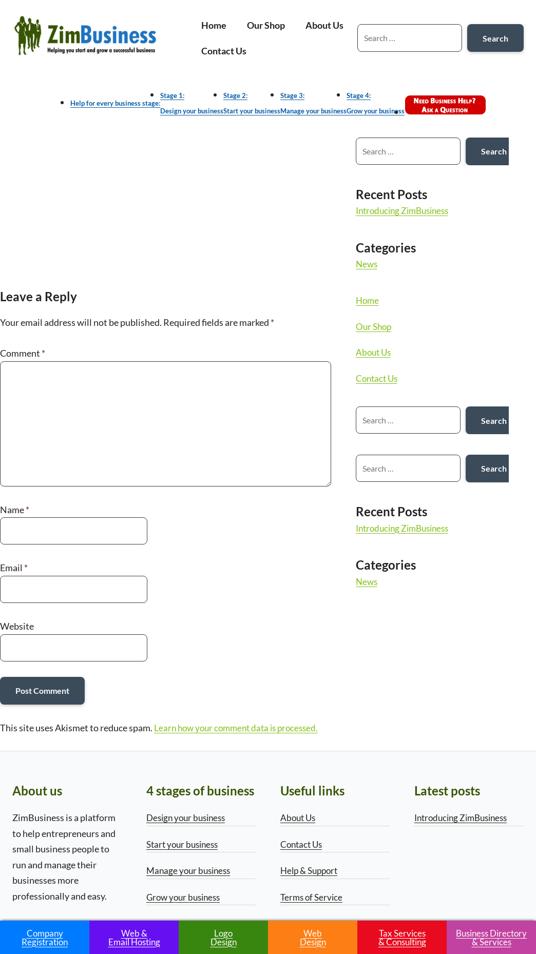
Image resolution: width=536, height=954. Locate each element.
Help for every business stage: (115, 103)
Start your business (184, 844)
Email (14, 567)
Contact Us (223, 50)
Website (17, 626)
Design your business (188, 817)
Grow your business (185, 897)
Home (213, 25)
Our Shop (266, 25)
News (373, 263)
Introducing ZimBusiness (412, 210)
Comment (22, 353)
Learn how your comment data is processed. (240, 727)
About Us (324, 25)
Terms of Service (313, 897)
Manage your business (190, 870)
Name (14, 509)
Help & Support (311, 870)
